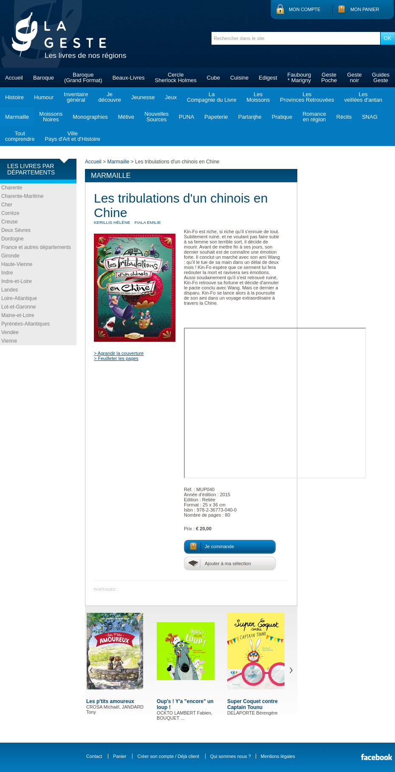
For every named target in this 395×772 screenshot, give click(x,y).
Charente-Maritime (22, 196)
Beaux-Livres (129, 77)
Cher (6, 205)
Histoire (14, 97)
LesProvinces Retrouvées (307, 97)
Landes (9, 290)
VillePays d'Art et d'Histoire (72, 136)
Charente (11, 188)
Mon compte (304, 9)
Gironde (10, 256)
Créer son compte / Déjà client (168, 756)
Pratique (282, 117)
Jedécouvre (109, 97)
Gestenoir (354, 77)
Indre (7, 273)
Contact (94, 756)
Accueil (14, 77)
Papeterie (216, 117)
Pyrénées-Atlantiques (25, 324)
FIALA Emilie (148, 222)
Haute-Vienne (16, 264)
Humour (44, 97)
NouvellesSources (156, 117)
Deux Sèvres (16, 230)
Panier (119, 756)
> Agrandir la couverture (119, 353)
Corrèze (10, 213)
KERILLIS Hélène (112, 222)
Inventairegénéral (76, 97)
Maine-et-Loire (17, 315)
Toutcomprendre (19, 136)
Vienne (9, 341)
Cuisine (239, 77)
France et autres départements (36, 247)
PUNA (186, 117)
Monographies (90, 117)
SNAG (370, 117)
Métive (126, 117)
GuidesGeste (380, 77)
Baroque (43, 77)
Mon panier (364, 9)
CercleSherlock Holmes (176, 77)
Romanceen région (314, 117)
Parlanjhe (250, 117)
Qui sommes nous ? (230, 756)
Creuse (9, 222)
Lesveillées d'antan (363, 97)
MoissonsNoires (50, 117)
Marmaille (17, 117)
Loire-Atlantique (19, 298)
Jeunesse (143, 97)
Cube (213, 77)
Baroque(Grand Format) (83, 77)
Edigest (268, 77)
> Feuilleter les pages (116, 358)
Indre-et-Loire (16, 281)
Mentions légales (278, 756)
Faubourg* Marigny (299, 77)
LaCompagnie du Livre (211, 97)
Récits (344, 117)
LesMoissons (258, 97)
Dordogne (12, 239)
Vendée (10, 332)
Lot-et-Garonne (18, 307)
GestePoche (329, 77)
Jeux (171, 97)
